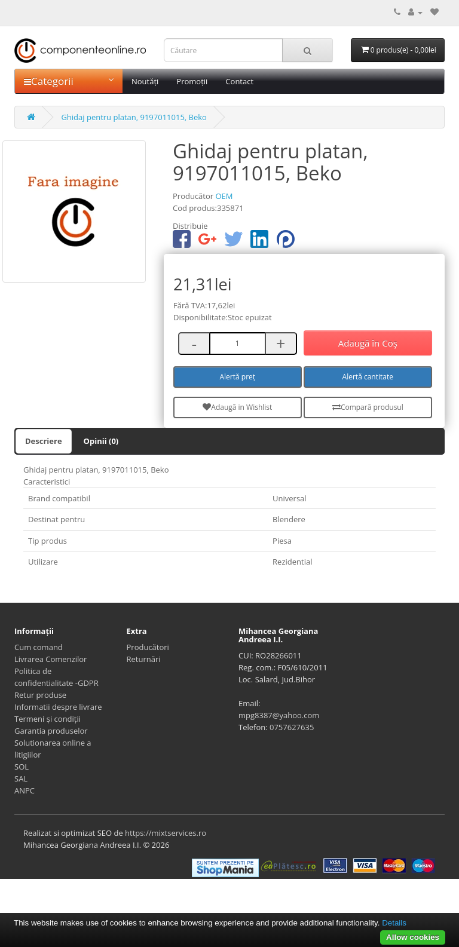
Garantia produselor (51, 730)
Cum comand (38, 647)
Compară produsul (367, 407)
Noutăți (144, 81)
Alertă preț (238, 377)
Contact (239, 81)
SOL (21, 766)
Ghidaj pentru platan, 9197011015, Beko (134, 117)
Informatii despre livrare (58, 706)
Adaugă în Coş (367, 343)
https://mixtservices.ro (165, 833)
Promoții (191, 81)
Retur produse (40, 694)
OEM (223, 196)
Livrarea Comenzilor (50, 659)
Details (394, 922)
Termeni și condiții (47, 718)
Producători (148, 647)
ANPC (24, 790)
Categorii (69, 81)
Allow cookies (412, 937)
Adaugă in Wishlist (237, 407)
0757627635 (292, 727)
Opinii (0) (101, 441)
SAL (20, 778)
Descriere (43, 441)
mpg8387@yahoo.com (278, 715)
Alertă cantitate (367, 377)
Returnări (144, 659)
